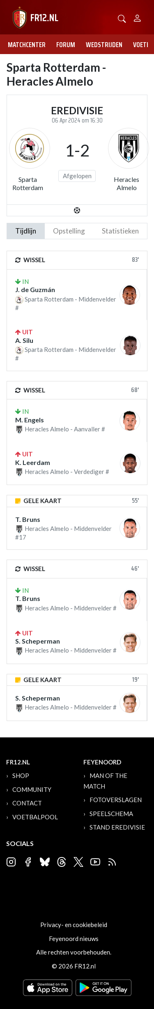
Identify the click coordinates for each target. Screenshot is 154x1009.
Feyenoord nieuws (74, 938)
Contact (27, 803)
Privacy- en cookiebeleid (73, 924)
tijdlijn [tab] (25, 231)
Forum (65, 44)
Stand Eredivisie (117, 827)
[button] (122, 18)
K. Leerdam (32, 462)
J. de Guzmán (35, 289)
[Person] (137, 17)
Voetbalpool (35, 817)
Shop (20, 775)
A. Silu (24, 340)
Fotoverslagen (116, 799)
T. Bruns (27, 519)
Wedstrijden (104, 44)
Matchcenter (27, 44)
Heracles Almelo (126, 183)
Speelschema (111, 813)
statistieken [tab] (120, 231)
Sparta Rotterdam (27, 183)
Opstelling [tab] (69, 231)
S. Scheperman (37, 641)
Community (31, 789)
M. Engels (29, 420)
